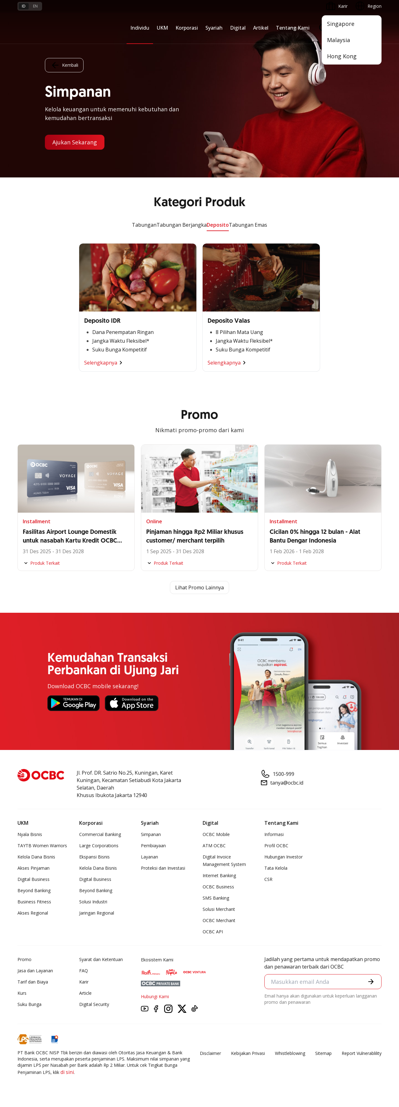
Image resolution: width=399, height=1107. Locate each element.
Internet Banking (219, 875)
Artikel (260, 27)
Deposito (218, 224)
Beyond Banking (33, 890)
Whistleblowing (290, 1053)
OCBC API (213, 932)
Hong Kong (342, 56)
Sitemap (323, 1053)
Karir (84, 982)
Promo (24, 959)
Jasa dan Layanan (35, 971)
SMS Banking (216, 898)
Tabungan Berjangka (181, 224)
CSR (268, 879)
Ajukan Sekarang (74, 142)
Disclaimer (210, 1053)
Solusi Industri (93, 902)
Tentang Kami (293, 27)
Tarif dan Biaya (32, 982)
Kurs (21, 993)
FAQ (83, 971)
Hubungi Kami (155, 996)
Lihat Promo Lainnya (199, 587)
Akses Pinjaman (33, 868)
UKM (162, 27)
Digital (238, 27)
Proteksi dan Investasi (163, 868)
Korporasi (186, 27)
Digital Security (94, 1004)
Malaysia (338, 40)
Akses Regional (32, 913)
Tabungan (144, 224)
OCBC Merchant (219, 920)
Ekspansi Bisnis (94, 857)
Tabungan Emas (248, 224)
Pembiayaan (153, 845)
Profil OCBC (276, 845)
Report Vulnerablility (362, 1053)
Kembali (64, 65)
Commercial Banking (100, 834)
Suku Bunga (29, 1004)
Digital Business (33, 879)
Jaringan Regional (96, 913)
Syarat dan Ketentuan (101, 959)
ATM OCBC (214, 845)
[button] (371, 982)
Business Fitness (34, 902)
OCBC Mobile (216, 834)
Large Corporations (98, 845)
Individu (139, 27)
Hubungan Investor (283, 857)
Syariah (214, 27)
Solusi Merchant (219, 909)
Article (85, 993)
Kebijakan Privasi (248, 1053)
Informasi (274, 834)
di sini (67, 1072)
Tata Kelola (275, 868)
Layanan (149, 857)
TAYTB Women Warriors (42, 845)
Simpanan (151, 834)
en (35, 6)
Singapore (340, 23)
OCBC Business (218, 887)
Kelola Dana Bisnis (36, 857)
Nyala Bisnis (29, 834)
